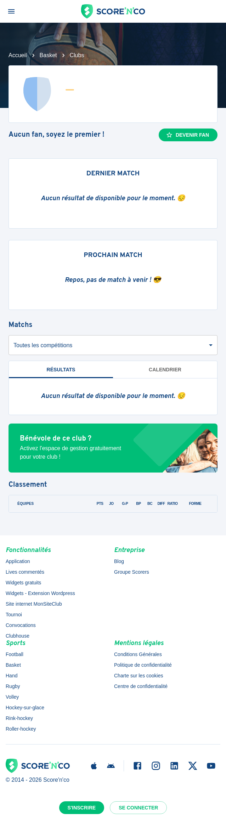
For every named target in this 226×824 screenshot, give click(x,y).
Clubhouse (17, 636)
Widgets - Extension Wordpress (40, 593)
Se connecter (138, 808)
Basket (48, 55)
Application (18, 561)
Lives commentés (25, 572)
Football (14, 654)
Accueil (18, 55)
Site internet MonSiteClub (34, 604)
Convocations (21, 625)
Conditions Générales (138, 654)
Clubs (77, 55)
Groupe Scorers (131, 572)
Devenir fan (187, 134)
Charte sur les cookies (138, 675)
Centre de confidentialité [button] (141, 686)
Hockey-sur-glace (25, 707)
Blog (119, 561)
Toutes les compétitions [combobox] (42, 345)
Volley (12, 697)
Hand (11, 675)
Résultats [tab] (61, 369)
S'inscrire (82, 808)
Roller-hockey (21, 729)
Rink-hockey (19, 718)
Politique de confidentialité (143, 665)
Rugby (13, 686)
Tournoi (14, 614)
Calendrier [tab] (165, 369)
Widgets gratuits (23, 582)
